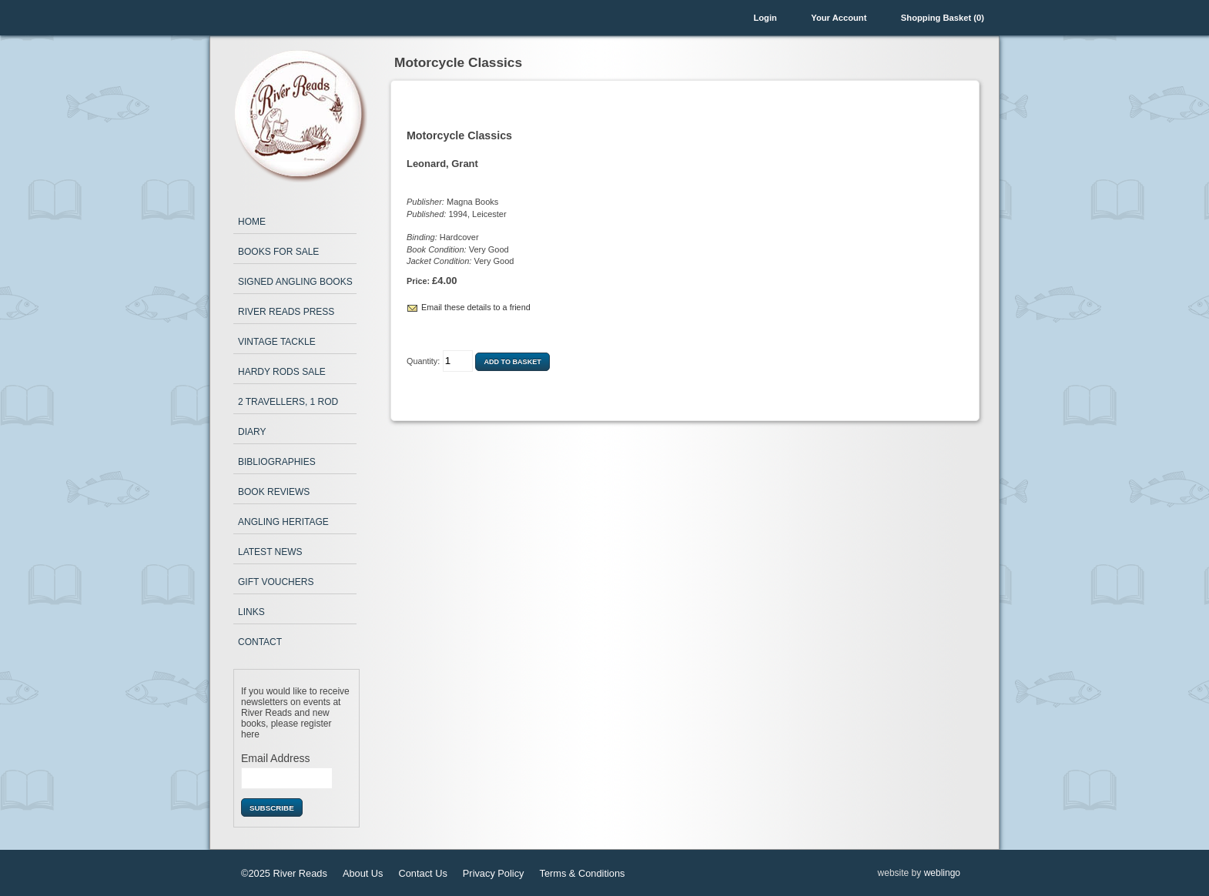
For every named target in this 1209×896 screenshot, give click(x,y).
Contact (260, 642)
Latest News (270, 552)
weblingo (942, 873)
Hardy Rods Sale (282, 371)
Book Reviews (274, 491)
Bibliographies (277, 461)
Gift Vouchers (275, 582)
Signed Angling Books (295, 281)
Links (251, 612)
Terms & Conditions (582, 873)
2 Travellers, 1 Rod (288, 401)
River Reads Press (286, 311)
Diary (252, 431)
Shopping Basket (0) (942, 17)
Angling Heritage (283, 522)
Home (252, 221)
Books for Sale (278, 251)
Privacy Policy (493, 873)
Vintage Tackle (277, 341)
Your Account (838, 17)
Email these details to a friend (476, 307)
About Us (363, 873)
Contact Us (423, 873)
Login (764, 17)
